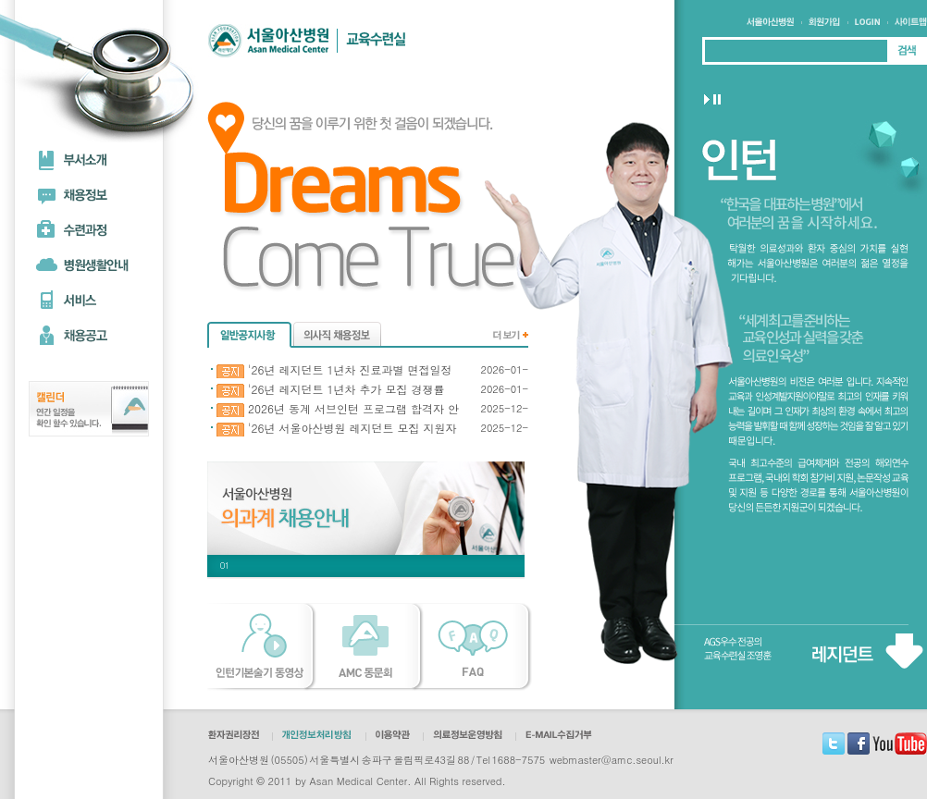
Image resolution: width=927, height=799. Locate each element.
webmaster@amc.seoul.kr (612, 760)
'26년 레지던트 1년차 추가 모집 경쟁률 (330, 390)
